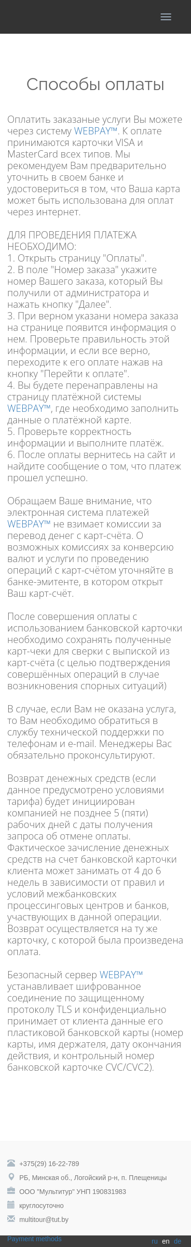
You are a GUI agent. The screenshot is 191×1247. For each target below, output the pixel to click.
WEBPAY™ (96, 130)
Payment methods (34, 1239)
